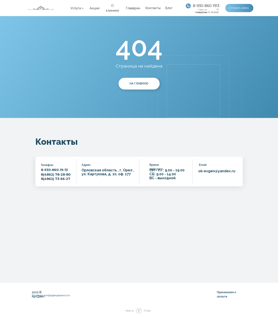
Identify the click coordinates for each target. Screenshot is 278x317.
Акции (94, 8)
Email (203, 165)
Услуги (75, 8)
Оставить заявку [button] (239, 7)
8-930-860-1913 (206, 6)
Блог (169, 8)
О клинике (112, 8)
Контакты (153, 8)
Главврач (133, 8)
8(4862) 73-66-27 (55, 179)
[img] (188, 5)
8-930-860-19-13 (54, 170)
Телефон (47, 165)
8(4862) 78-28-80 (56, 175)
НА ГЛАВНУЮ (139, 83)
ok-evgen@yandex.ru (216, 171)
